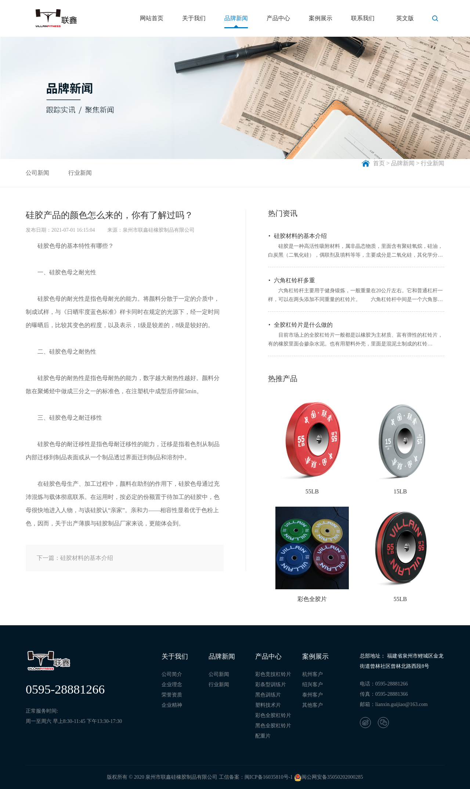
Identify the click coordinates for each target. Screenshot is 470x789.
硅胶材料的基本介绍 (300, 236)
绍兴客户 (312, 684)
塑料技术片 (268, 705)
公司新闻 (37, 173)
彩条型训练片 (270, 684)
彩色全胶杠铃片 (273, 715)
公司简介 (172, 674)
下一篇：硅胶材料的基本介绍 (75, 558)
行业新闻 (80, 173)
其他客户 (312, 705)
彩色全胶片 (312, 599)
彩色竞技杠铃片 (273, 674)
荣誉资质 (172, 695)
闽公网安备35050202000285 (328, 777)
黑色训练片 (268, 695)
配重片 (263, 736)
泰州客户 (312, 695)
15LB (400, 491)
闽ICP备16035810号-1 (269, 777)
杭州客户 (312, 674)
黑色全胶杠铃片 (273, 725)
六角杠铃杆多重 (294, 280)
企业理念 (172, 684)
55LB (312, 491)
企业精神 (172, 705)
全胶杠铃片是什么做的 (303, 325)
